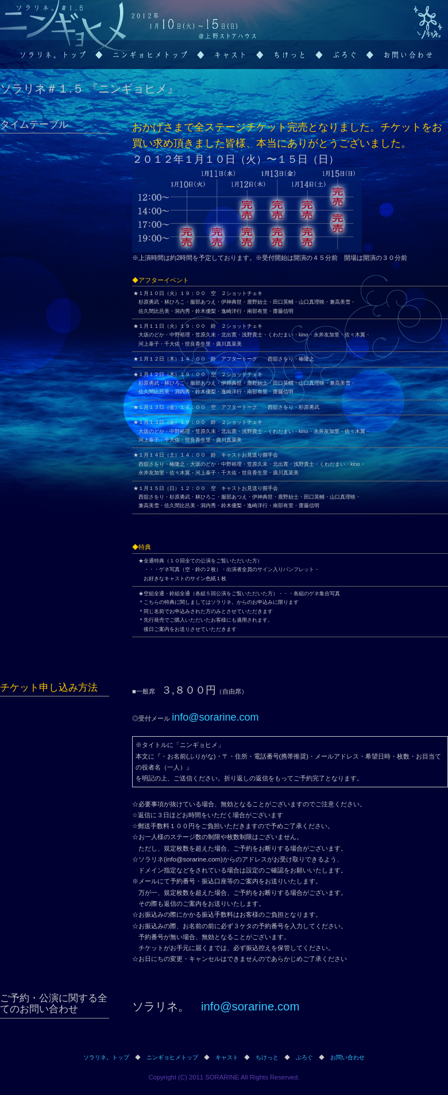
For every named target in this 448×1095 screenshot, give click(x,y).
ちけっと (267, 1057)
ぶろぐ (304, 1057)
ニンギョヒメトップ (172, 1057)
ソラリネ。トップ (106, 1057)
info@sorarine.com (215, 717)
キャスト (226, 1057)
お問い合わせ (347, 1057)
